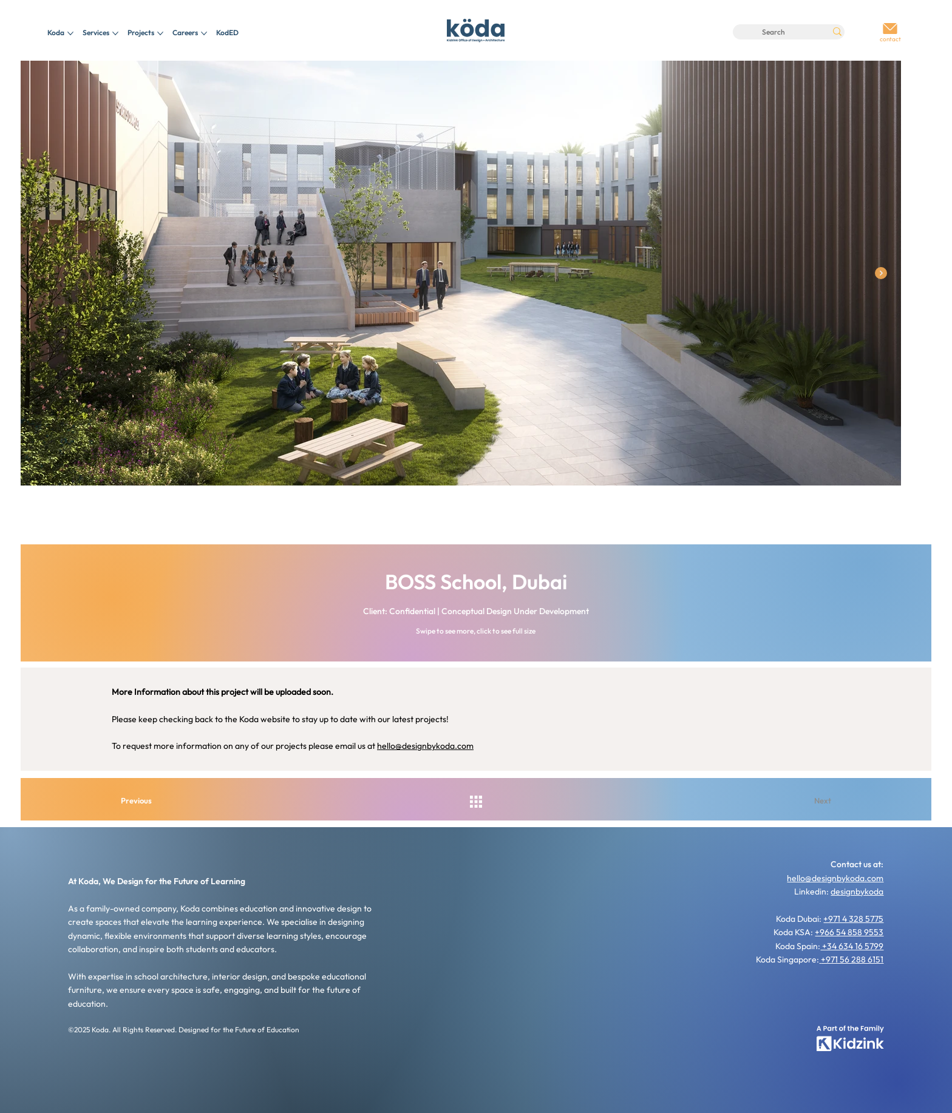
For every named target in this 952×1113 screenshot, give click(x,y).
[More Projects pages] (160, 33)
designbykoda (857, 891)
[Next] (807, 800)
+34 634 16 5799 (851, 946)
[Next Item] (881, 273)
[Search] (773, 31)
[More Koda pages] (70, 33)
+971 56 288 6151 (852, 959)
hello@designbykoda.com (425, 745)
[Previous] (145, 800)
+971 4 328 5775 (853, 918)
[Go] (890, 28)
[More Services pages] (115, 33)
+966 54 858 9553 (849, 932)
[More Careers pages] (204, 33)
